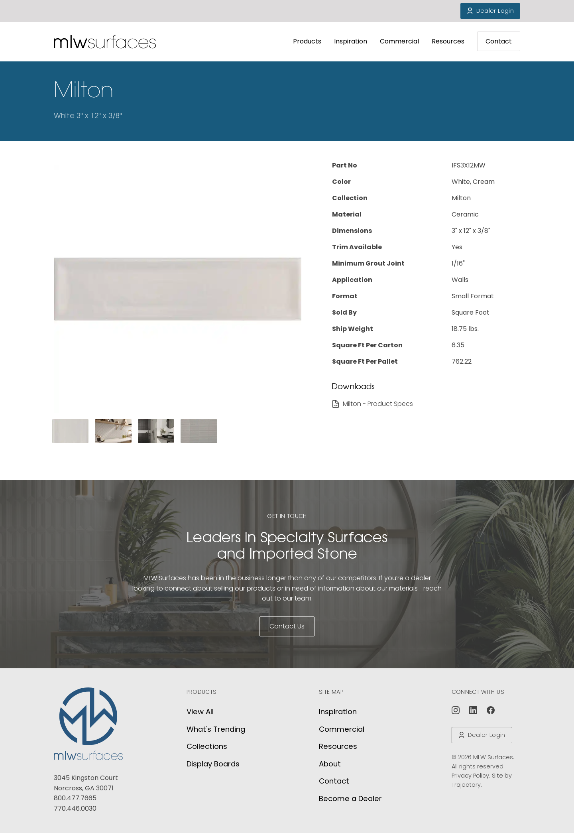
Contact (499, 41)
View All (200, 712)
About (330, 764)
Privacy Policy (470, 776)
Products (307, 41)
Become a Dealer (350, 798)
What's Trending (216, 729)
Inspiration (350, 41)
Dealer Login (490, 11)
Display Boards (213, 764)
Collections (207, 746)
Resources (448, 41)
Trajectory (466, 785)
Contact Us (287, 626)
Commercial (399, 41)
